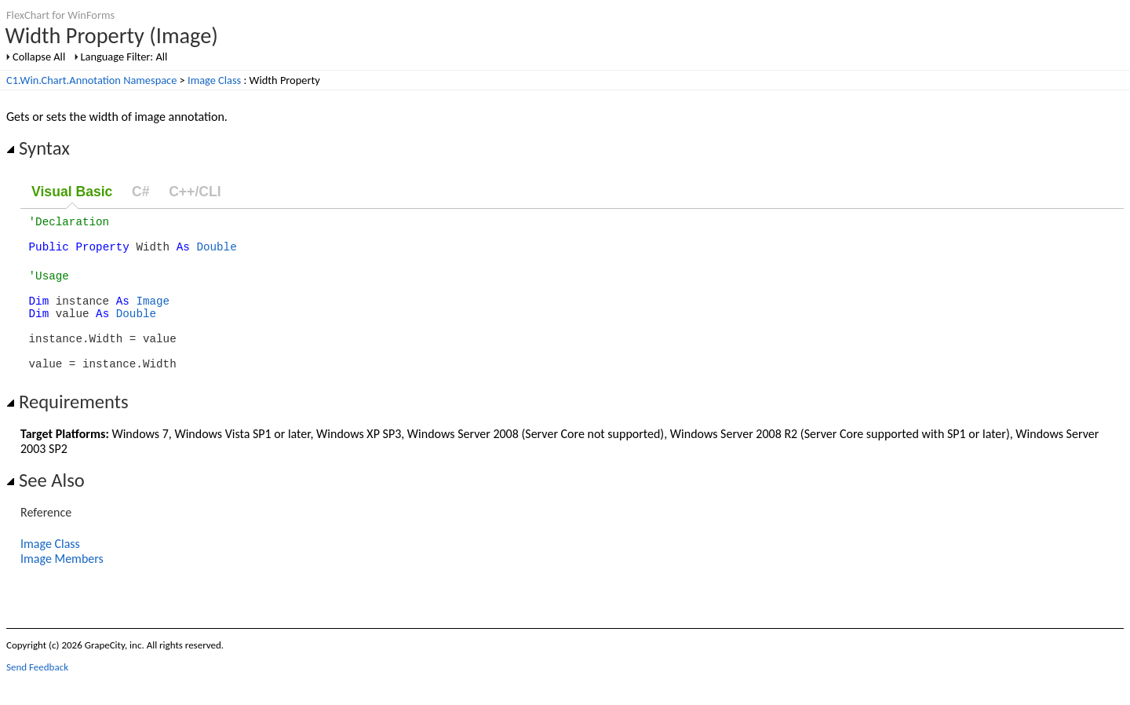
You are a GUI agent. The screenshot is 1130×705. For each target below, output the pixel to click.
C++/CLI (195, 191)
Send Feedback (37, 693)
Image (153, 314)
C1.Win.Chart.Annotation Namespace (91, 80)
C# (141, 191)
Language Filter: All (124, 56)
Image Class (214, 80)
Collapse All (39, 56)
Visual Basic (71, 191)
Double (216, 253)
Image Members (62, 584)
